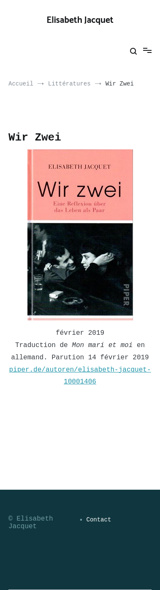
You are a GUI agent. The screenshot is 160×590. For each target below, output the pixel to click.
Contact (99, 519)
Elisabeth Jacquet (80, 20)
